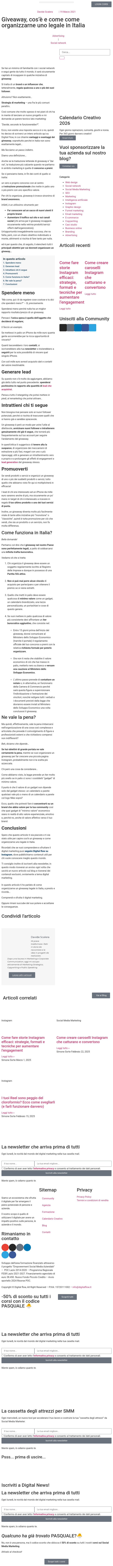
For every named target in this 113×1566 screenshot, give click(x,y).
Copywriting (71, 221)
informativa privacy (44, 1168)
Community (48, 1198)
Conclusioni (11, 284)
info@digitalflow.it (82, 1287)
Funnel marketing (74, 210)
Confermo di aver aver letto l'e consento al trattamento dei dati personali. (52, 1168)
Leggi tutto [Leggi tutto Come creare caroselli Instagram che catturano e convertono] (90, 294)
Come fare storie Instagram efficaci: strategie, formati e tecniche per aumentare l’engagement (71, 282)
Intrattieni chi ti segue (16, 270)
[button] (56, 2)
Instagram (70, 203)
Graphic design (73, 207)
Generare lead (12, 266)
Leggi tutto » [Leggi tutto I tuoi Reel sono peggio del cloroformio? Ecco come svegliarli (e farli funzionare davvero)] (7, 1112)
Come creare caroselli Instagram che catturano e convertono (82, 1040)
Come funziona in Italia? (17, 277)
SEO (67, 193)
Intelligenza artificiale (76, 200)
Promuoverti (11, 273)
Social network (58, 43)
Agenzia (46, 1205)
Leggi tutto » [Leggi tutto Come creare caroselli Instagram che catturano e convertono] (62, 1048)
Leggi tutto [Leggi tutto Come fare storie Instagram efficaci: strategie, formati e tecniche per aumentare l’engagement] (65, 308)
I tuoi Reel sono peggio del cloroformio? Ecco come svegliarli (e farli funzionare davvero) (28, 1102)
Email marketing (73, 214)
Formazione (48, 1212)
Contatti (46, 1232)
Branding (70, 231)
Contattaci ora (68, 166)
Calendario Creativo (52, 1218)
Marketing (70, 196)
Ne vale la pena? (13, 280)
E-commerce (72, 217)
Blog (44, 1225)
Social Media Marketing (77, 189)
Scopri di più (67, 138)
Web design (71, 182)
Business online (73, 228)
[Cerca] (61, 58)
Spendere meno (13, 262)
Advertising (58, 35)
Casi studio (71, 224)
